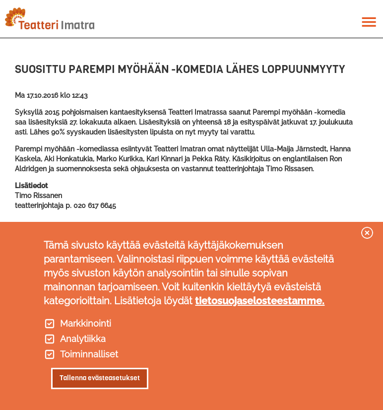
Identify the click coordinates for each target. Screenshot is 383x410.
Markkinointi (85, 324)
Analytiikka (83, 339)
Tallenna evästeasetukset (100, 378)
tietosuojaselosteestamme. (259, 301)
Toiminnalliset (89, 354)
